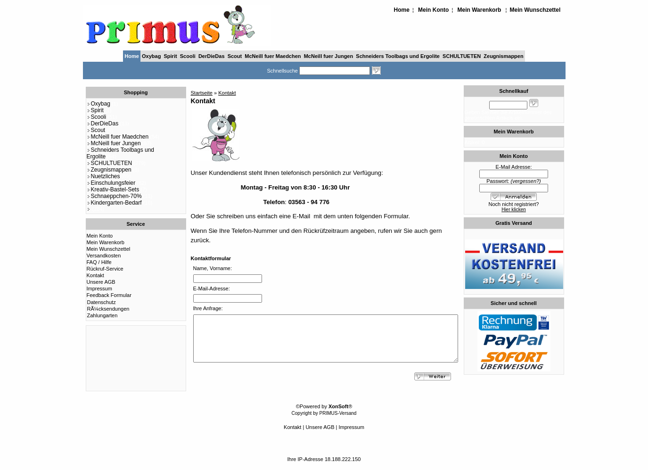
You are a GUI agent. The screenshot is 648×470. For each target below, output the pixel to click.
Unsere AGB (101, 282)
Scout (235, 56)
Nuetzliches (103, 176)
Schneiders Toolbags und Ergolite (398, 56)
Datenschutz (101, 302)
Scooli (188, 56)
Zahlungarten (102, 315)
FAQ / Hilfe (99, 262)
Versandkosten (104, 255)
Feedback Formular (109, 295)
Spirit (170, 56)
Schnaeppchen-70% (114, 196)
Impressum (99, 288)
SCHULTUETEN (462, 56)
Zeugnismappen (503, 56)
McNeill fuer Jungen (328, 56)
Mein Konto (433, 10)
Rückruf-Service (105, 269)
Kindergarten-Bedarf (114, 202)
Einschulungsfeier (111, 183)
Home (402, 10)
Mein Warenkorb (479, 10)
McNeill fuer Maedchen (273, 56)
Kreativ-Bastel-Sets (113, 189)
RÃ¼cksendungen (108, 309)
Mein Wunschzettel (535, 10)
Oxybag (151, 56)
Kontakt (95, 275)
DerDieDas (211, 56)
